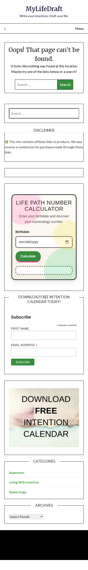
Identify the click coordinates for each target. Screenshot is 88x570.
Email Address (24, 345)
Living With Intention (24, 482)
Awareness (16, 473)
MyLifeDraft (44, 9)
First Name (20, 328)
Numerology (18, 492)
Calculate (28, 256)
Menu (79, 28)
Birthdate (23, 232)
